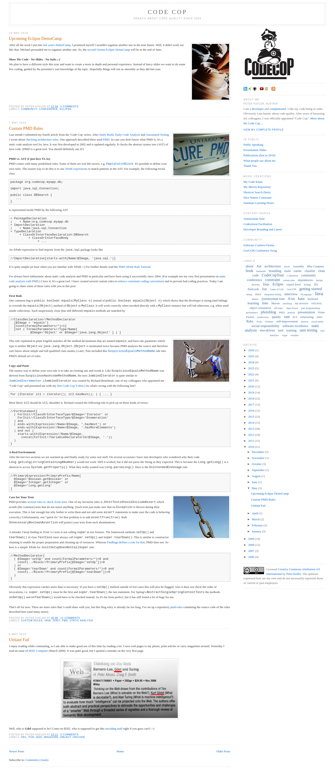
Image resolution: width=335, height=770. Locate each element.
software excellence (295, 326)
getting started (310, 289)
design (319, 280)
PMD (106, 139)
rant (287, 317)
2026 (251, 350)
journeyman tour (273, 299)
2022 (251, 374)
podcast (291, 312)
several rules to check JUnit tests (47, 502)
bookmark (261, 271)
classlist (310, 271)
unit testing (308, 330)
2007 (251, 551)
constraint (272, 280)
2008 (251, 545)
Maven (275, 303)
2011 (251, 440)
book (249, 271)
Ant (258, 266)
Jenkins (254, 299)
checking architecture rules (42, 139)
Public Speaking (253, 144)
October (257, 464)
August (256, 476)
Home (120, 751)
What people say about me (260, 160)
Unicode (79, 737)
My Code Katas (253, 181)
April (255, 513)
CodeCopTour (273, 275)
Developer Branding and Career (263, 229)
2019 (251, 392)
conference (48, 109)
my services (301, 303)
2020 (251, 386)
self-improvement (287, 321)
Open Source (292, 308)
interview (291, 294)
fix (316, 284)
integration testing (272, 294)
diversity (256, 284)
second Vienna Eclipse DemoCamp (108, 49)
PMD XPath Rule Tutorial (134, 267)
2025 (251, 356)
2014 (251, 422)
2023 (251, 368)
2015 (251, 416)
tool (280, 330)
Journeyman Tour (254, 218)
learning (253, 303)
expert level (294, 284)
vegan (284, 335)
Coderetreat (292, 275)
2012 (251, 434)
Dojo (266, 284)
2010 (251, 447)
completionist (278, 109)
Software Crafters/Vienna (259, 245)
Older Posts (223, 751)
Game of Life (277, 289)
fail (24, 737)
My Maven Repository (257, 187)
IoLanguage (306, 294)
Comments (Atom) (37, 760)
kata (301, 298)
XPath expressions (76, 168)
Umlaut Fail (19, 639)
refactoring (307, 317)
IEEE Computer (38, 650)
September (258, 470)
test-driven (267, 330)
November (258, 458)
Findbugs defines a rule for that (126, 542)
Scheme (269, 321)
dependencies (305, 280)
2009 (251, 539)
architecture (273, 266)
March (256, 519)
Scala (259, 321)
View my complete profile (264, 129)
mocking (287, 303)
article (287, 266)
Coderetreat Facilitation (258, 224)
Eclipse (65, 109)
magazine (51, 737)
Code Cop (167, 12)
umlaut (65, 737)
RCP (295, 317)
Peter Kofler (293, 574)
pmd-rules (176, 607)
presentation (306, 312)
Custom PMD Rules (26, 128)
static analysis (81, 620)
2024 (251, 362)
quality (276, 317)
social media (317, 321)
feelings (307, 284)
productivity (263, 317)
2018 (251, 398)
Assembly (298, 266)
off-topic (278, 308)
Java (47, 620)
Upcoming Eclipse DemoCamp (35, 38)
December (258, 452)
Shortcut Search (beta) (257, 192)
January (257, 531)
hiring (249, 294)
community (29, 109)
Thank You (250, 165)
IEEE (39, 737)
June (255, 482)
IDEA (258, 294)
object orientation (260, 308)
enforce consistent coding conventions (141, 281)
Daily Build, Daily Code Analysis (119, 134)
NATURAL (316, 303)
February (257, 525)
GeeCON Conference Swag (260, 250)
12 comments (70, 618)
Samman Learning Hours (259, 203)
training (291, 330)
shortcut (304, 321)
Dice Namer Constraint (258, 197)
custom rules (31, 620)
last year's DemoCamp (56, 45)
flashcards (253, 289)
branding (275, 271)
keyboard (313, 299)
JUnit (56, 620)
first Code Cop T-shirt (70, 385)
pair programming (310, 308)
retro (319, 317)
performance (252, 312)
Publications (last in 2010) (259, 155)
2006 (251, 557)
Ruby (249, 321)
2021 (251, 380)
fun (31, 737)
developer (258, 109)
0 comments (69, 106)
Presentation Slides (255, 150)
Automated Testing (157, 134)
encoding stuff (114, 728)
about (249, 266)
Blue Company (315, 266)
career (298, 271)
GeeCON (291, 289)
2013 (251, 428)
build (287, 271)
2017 (251, 404)
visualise (295, 335)
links (265, 303)
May (255, 488)
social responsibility (265, 326)
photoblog (268, 312)
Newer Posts (16, 751)
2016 (251, 410)
